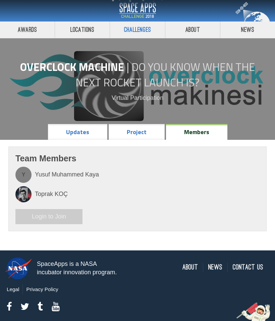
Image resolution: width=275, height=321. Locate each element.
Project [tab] (137, 131)
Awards (27, 30)
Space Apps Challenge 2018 (137, 11)
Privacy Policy (42, 289)
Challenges (137, 30)
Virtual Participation (138, 97)
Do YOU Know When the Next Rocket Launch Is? (165, 74)
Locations (82, 30)
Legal (13, 289)
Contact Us (248, 267)
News (215, 267)
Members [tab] (196, 131)
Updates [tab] (77, 131)
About (192, 30)
